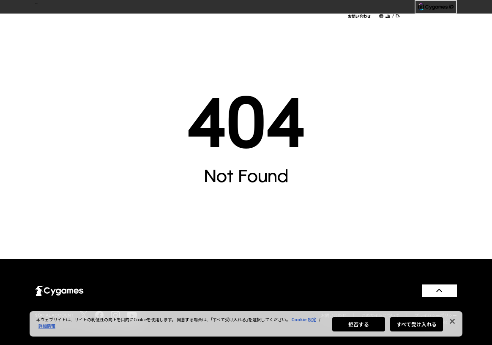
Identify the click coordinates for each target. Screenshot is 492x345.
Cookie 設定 (303, 319)
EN (398, 16)
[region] (246, 324)
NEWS (191, 25)
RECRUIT (387, 25)
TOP (165, 25)
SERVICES (288, 25)
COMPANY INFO (236, 25)
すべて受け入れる (416, 324)
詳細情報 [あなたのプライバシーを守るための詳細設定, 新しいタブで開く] (46, 326)
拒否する (358, 324)
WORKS (326, 25)
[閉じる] (452, 321)
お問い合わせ (359, 16)
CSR (355, 25)
